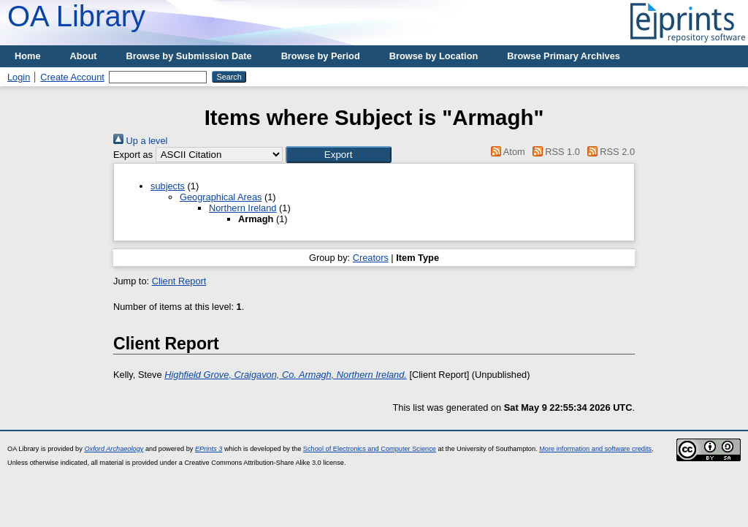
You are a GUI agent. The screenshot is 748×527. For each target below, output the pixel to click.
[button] (339, 154)
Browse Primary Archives (563, 55)
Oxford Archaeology (113, 448)
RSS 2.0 (608, 151)
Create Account (72, 77)
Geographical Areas (221, 197)
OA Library (76, 16)
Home (28, 55)
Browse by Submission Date (189, 55)
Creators (371, 257)
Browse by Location (433, 55)
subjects (167, 186)
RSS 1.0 (553, 151)
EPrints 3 (208, 448)
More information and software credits (595, 448)
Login (18, 77)
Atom (505, 151)
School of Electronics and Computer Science (369, 448)
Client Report (179, 281)
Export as (133, 154)
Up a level (140, 140)
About (83, 55)
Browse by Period (320, 55)
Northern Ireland (242, 207)
